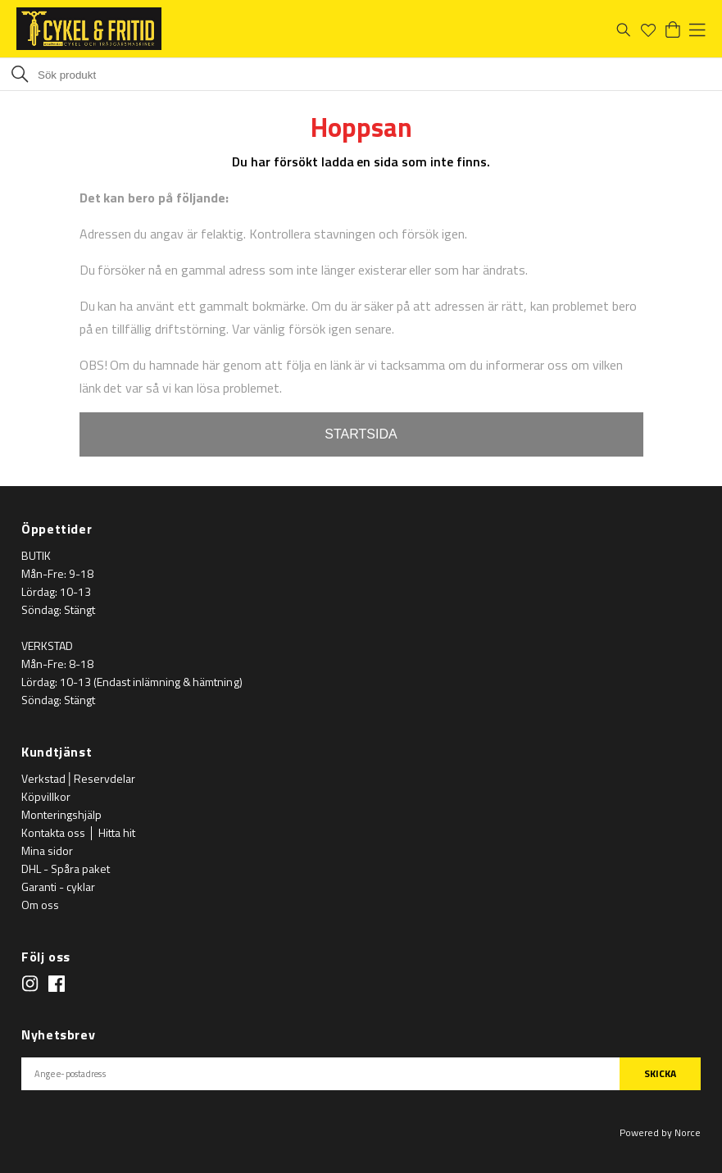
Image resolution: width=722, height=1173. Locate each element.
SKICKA (660, 1073)
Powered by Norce (660, 1132)
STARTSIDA (361, 434)
